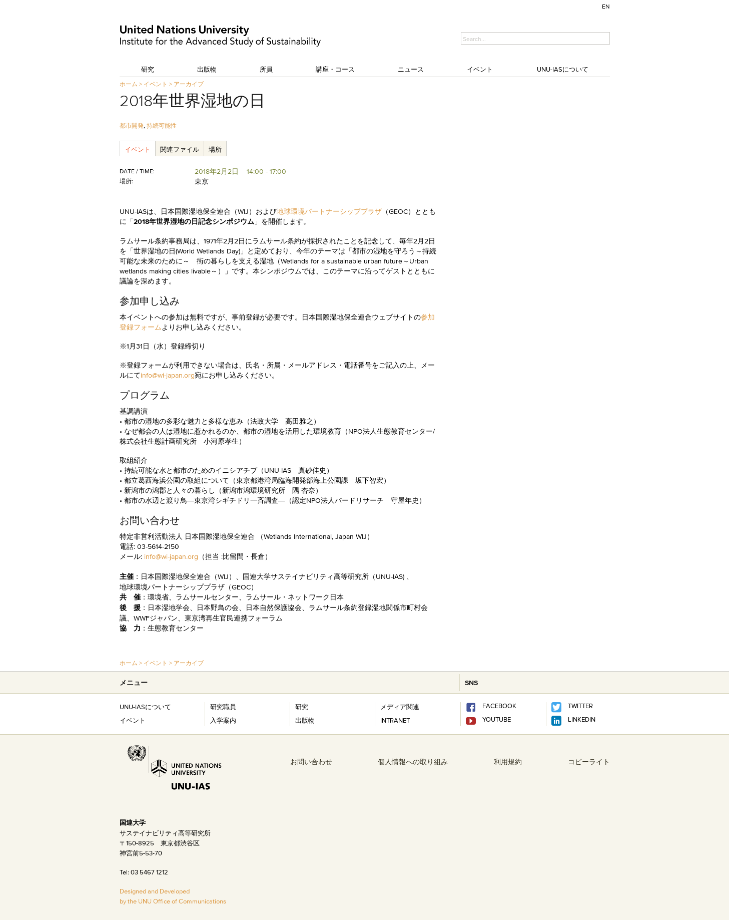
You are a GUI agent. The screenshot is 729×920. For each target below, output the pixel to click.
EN (606, 6)
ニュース (411, 69)
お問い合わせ (311, 761)
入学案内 (223, 720)
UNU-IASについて (562, 69)
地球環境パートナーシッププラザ (329, 211)
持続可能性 (162, 125)
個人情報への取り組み (413, 761)
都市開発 (132, 125)
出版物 (207, 69)
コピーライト (589, 761)
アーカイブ (189, 84)
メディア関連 (399, 706)
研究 (147, 69)
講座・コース (335, 69)
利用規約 (508, 761)
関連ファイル (179, 149)
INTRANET (395, 720)
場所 (215, 149)
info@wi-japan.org (168, 375)
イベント (480, 69)
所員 (266, 69)
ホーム (129, 84)
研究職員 (223, 706)
